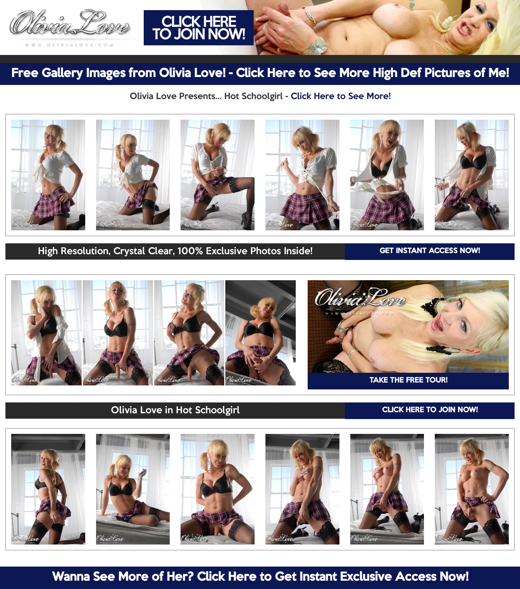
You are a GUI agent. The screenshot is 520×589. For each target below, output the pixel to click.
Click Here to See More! (341, 97)
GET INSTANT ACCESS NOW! (430, 251)
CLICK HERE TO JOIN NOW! (430, 410)
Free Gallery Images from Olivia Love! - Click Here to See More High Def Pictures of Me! (260, 73)
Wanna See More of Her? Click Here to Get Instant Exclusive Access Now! (260, 577)
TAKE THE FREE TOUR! (408, 380)
